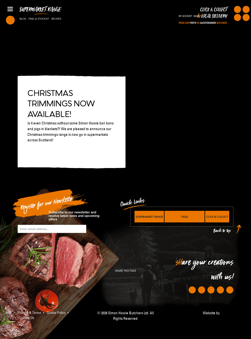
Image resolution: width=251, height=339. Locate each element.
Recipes (56, 18)
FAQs (184, 216)
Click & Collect (203, 16)
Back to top (222, 231)
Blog (23, 18)
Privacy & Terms (29, 313)
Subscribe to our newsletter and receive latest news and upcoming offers (74, 216)
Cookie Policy (56, 313)
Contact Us (26, 318)
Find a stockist (38, 18)
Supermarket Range (40, 11)
